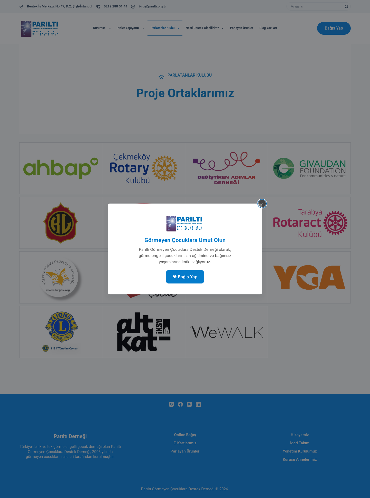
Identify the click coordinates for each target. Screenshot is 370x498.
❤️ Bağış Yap (185, 276)
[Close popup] (262, 203)
